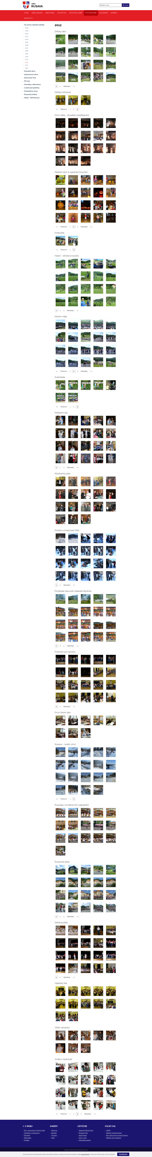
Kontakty (26, 1140)
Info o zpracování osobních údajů (34, 1130)
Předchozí (64, 109)
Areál (52, 1138)
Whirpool (54, 1130)
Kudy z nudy (83, 1138)
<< (57, 109)
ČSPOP (108, 1130)
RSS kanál (27, 1135)
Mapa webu (27, 1138)
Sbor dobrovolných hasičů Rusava (117, 1135)
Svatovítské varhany (85, 1140)
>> (74, 86)
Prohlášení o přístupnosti (31, 1133)
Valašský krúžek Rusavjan (114, 1133)
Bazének (54, 1133)
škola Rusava (83, 1135)
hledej (125, 5)
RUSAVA (37, 5)
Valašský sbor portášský (113, 1138)
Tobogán (54, 1135)
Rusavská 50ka (83, 1133)
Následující (66, 86)
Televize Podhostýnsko (86, 1130)
